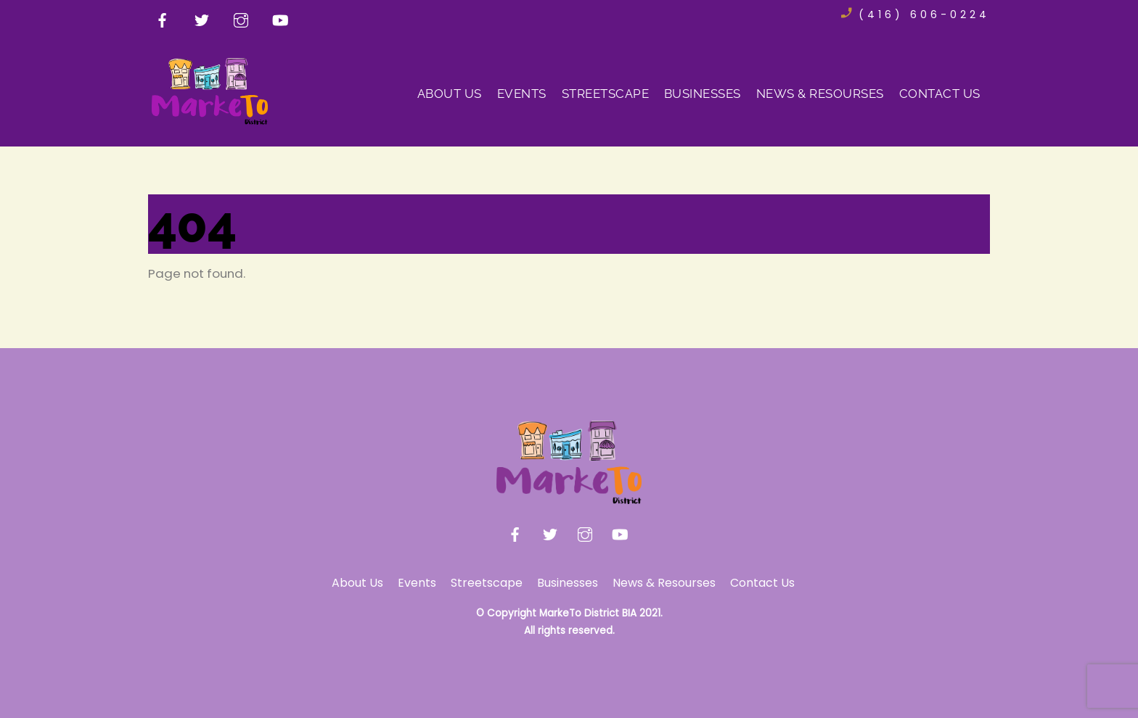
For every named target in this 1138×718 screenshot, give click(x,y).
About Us (449, 93)
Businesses (702, 93)
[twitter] (201, 19)
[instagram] (240, 19)
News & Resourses (820, 93)
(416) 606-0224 (924, 14)
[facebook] (162, 19)
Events (522, 93)
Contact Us (940, 93)
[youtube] (280, 19)
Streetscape (606, 93)
